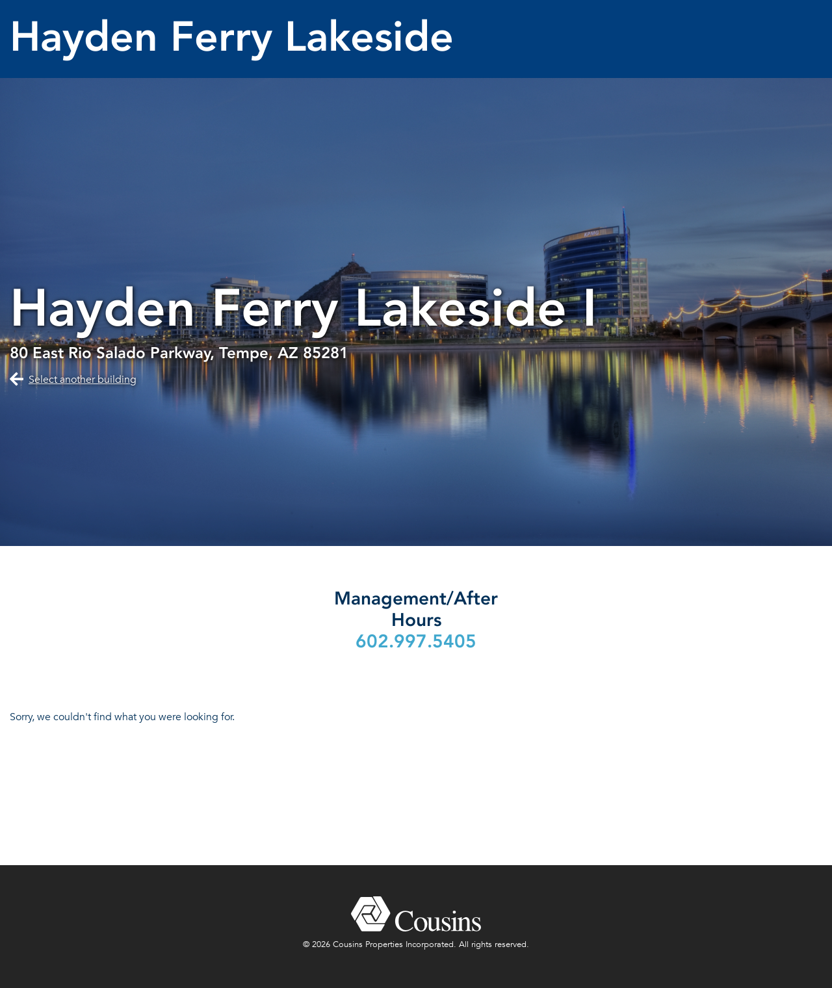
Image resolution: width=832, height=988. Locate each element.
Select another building (82, 379)
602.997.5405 (416, 641)
